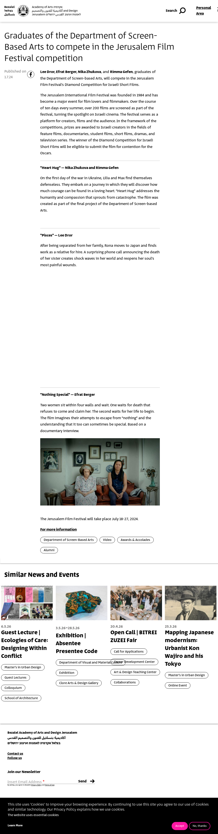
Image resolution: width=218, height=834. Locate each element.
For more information (58, 529)
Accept (179, 826)
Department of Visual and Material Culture (90, 662)
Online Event (177, 685)
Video (107, 540)
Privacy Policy (36, 785)
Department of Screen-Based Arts (69, 540)
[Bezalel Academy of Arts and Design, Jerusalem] (42, 11)
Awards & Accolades (135, 540)
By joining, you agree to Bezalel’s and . (31, 785)
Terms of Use (49, 785)
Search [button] (176, 11)
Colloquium (13, 688)
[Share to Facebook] (30, 74)
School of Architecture (21, 698)
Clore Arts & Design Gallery (78, 683)
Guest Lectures (15, 677)
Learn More (15, 826)
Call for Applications (129, 651)
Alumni (49, 550)
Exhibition (66, 673)
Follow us (14, 758)
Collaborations (125, 682)
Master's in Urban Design (23, 667)
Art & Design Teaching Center (135, 672)
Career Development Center (134, 662)
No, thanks (200, 826)
